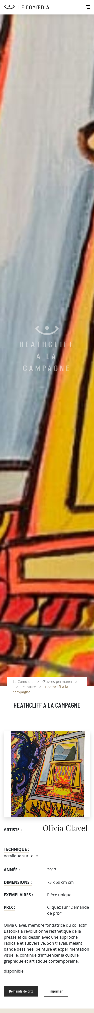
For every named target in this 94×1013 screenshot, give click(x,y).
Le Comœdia (23, 681)
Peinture (29, 686)
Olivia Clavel (65, 829)
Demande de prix (21, 991)
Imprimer (56, 991)
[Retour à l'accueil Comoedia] (49, 7)
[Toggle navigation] (88, 7)
